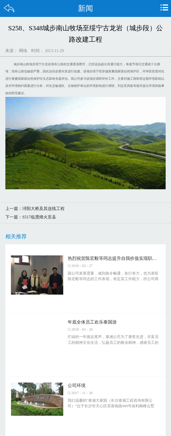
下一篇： (30, 217)
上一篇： (35, 208)
